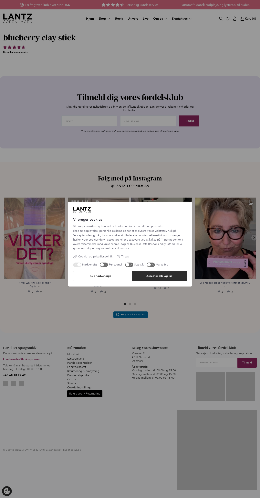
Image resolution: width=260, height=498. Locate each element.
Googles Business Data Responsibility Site (144, 244)
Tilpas (122, 257)
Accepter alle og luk (159, 276)
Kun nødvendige (100, 276)
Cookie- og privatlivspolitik (92, 257)
